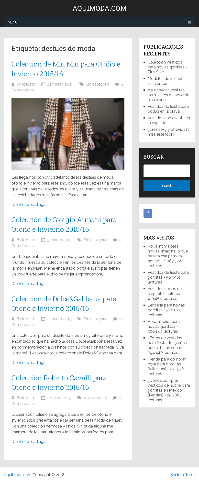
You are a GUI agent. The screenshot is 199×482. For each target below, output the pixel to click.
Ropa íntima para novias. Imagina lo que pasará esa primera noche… (168, 253)
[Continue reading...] (28, 204)
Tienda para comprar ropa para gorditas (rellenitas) (167, 364)
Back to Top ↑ (182, 474)
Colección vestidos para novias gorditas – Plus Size (168, 67)
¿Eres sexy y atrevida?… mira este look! (168, 132)
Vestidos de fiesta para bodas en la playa (168, 109)
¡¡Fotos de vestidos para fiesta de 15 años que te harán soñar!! (167, 343)
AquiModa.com (99, 8)
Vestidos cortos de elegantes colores (165, 291)
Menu (13, 22)
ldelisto (28, 84)
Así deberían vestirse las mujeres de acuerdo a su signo (168, 95)
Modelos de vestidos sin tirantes (167, 81)
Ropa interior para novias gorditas (164, 324)
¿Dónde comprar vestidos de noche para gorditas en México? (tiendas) (169, 387)
